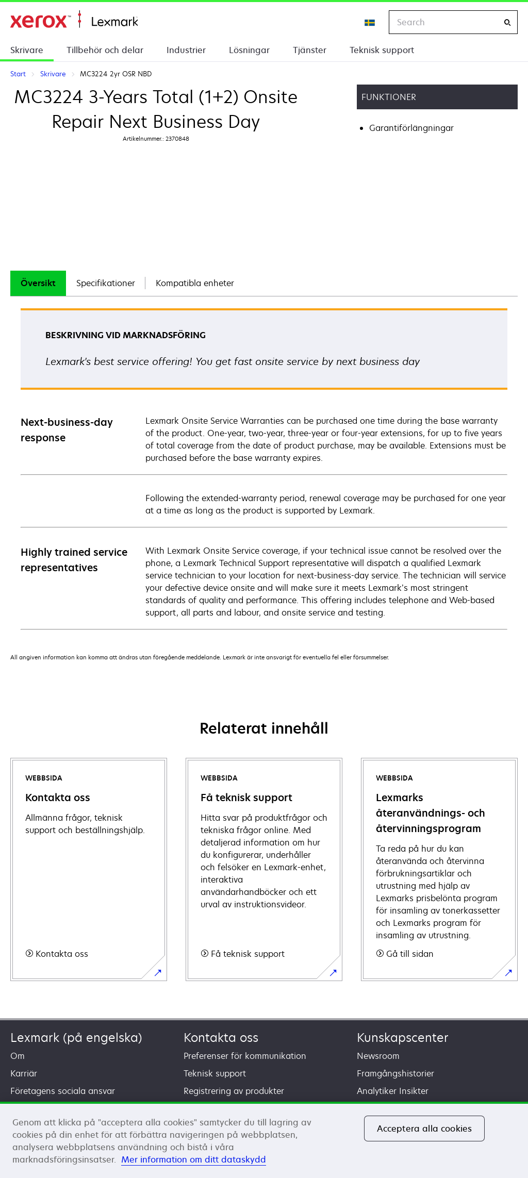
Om (17, 1055)
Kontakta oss (221, 1038)
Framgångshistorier (395, 1073)
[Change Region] (370, 22)
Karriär (23, 1073)
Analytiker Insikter (392, 1091)
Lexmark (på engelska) (76, 1038)
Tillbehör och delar (105, 50)
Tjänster (309, 50)
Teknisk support (382, 50)
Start (74, 19)
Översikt (38, 283)
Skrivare (26, 50)
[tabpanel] (264, 468)
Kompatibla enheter (195, 283)
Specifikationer (105, 283)
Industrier (186, 50)
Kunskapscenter (403, 1038)
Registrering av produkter (234, 1091)
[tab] (38, 283)
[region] (264, 1140)
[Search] (507, 22)
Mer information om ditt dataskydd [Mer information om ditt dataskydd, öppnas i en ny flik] (193, 1159)
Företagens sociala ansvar (62, 1091)
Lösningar (249, 50)
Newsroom (378, 1055)
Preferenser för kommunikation (245, 1055)
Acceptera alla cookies (424, 1128)
